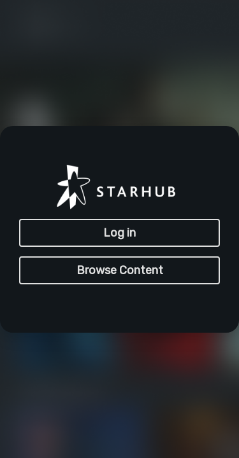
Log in (119, 233)
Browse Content (119, 270)
